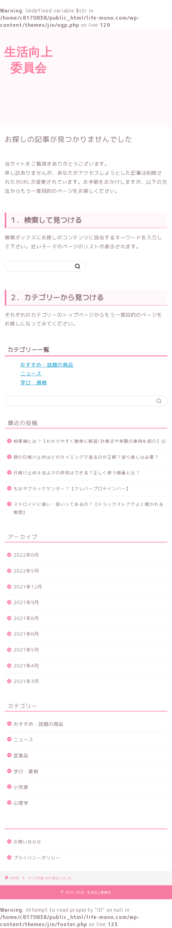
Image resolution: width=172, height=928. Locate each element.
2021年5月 (26, 650)
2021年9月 (26, 602)
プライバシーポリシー (36, 858)
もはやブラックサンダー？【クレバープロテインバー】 (72, 488)
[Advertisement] (114, 76)
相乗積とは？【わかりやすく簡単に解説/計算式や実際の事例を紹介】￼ (89, 441)
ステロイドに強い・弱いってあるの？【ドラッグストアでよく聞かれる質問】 (88, 508)
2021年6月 (26, 634)
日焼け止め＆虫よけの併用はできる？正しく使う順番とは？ (76, 473)
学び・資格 (33, 382)
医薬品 (20, 755)
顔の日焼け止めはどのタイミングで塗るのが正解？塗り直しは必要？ (86, 457)
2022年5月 (26, 571)
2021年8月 (26, 618)
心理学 (20, 803)
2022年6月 (26, 555)
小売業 (20, 787)
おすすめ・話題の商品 (46, 364)
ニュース (31, 373)
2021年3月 (26, 681)
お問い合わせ (27, 842)
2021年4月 (26, 665)
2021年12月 (27, 587)
